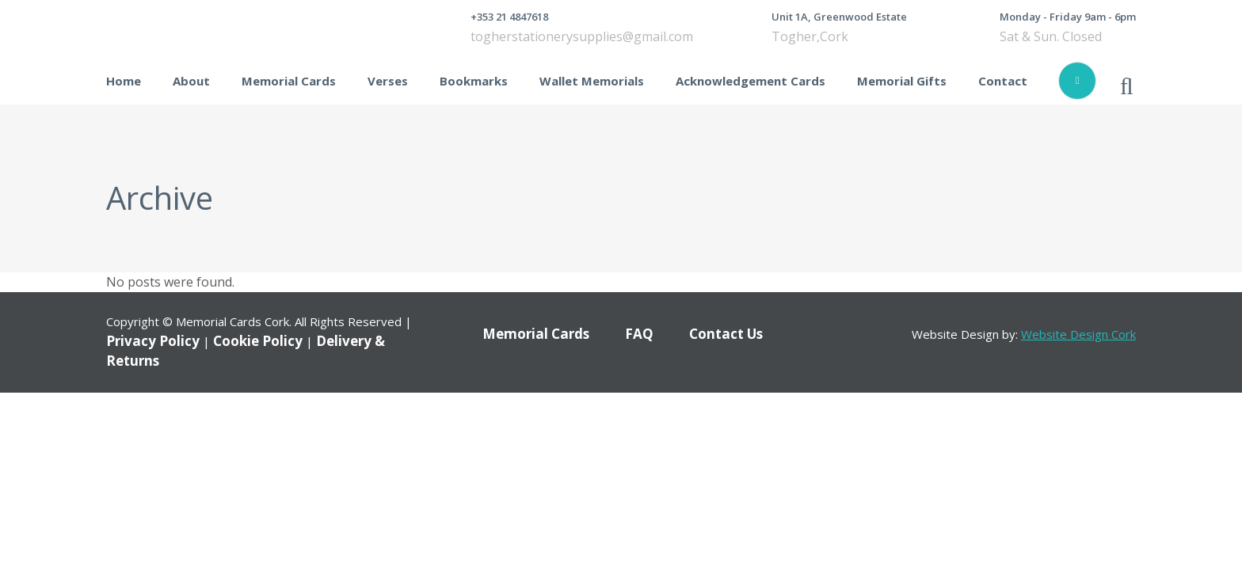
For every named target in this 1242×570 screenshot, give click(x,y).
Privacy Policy (153, 341)
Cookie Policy (258, 341)
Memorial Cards (535, 334)
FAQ (639, 334)
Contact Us (726, 334)
